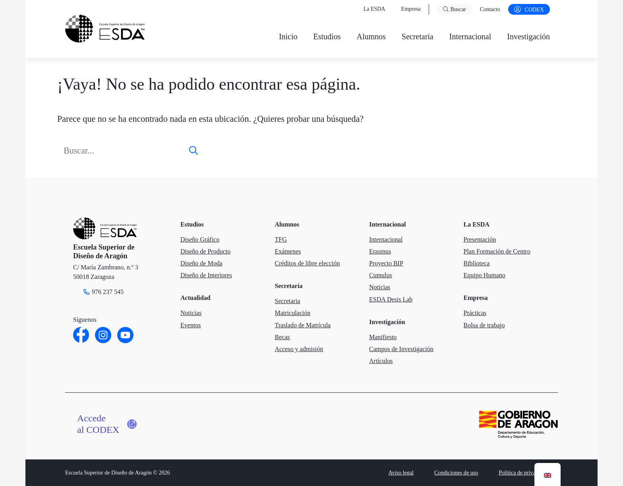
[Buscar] (193, 150)
